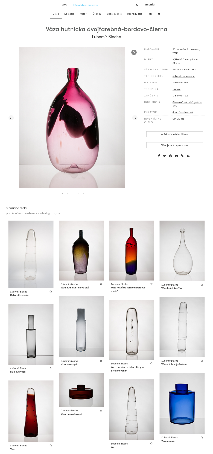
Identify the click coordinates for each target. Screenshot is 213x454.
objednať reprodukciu (174, 152)
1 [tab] (62, 201)
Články (97, 20)
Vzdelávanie (114, 20)
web (65, 11)
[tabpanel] (73, 125)
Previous (11, 124)
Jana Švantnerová (183, 119)
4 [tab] (78, 201)
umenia (149, 11)
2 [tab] (67, 201)
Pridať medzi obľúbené (174, 141)
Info (150, 20)
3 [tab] (73, 201)
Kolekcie (69, 20)
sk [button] (190, 5)
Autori (83, 20)
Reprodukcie (134, 20)
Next (135, 124)
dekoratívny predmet (184, 83)
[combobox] (106, 12)
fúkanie (176, 96)
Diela (56, 20)
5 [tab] (83, 201)
